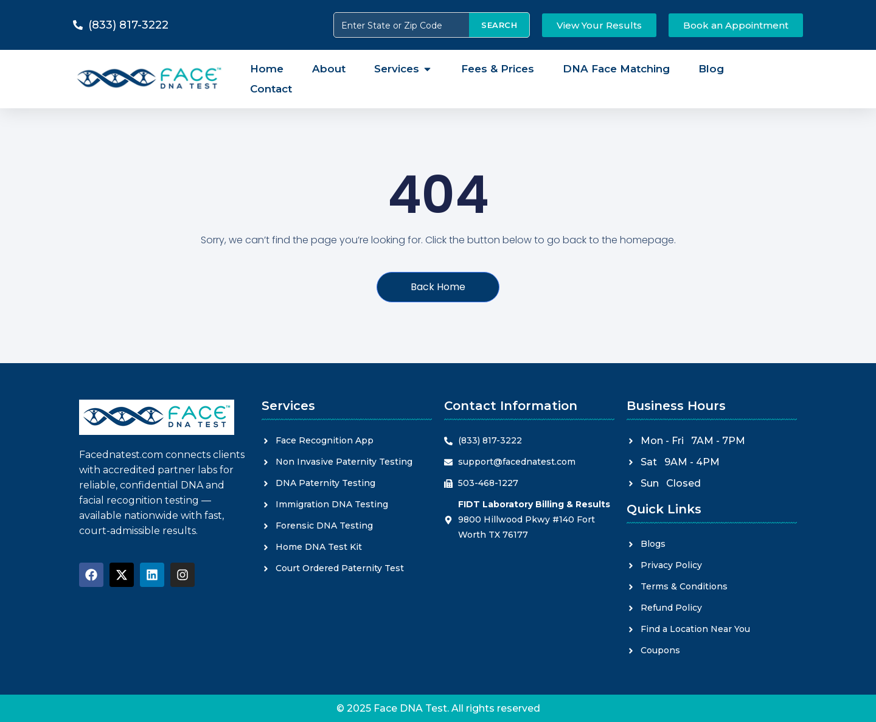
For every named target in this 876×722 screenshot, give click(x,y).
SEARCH (499, 25)
